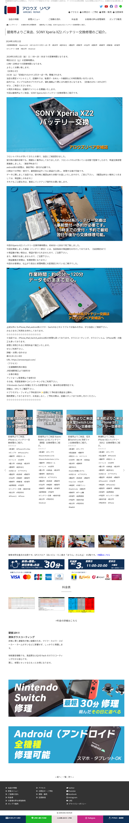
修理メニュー (13, 791)
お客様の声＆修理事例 (17, 800)
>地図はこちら (103, 554)
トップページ (12, 25)
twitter (70, 788)
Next (123, 470)
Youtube (71, 791)
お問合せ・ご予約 (90, 11)
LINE (70, 800)
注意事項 (119, 11)
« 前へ (58, 776)
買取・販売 (107, 11)
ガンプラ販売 (13, 803)
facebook (71, 794)
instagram (71, 797)
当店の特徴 (12, 788)
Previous (5, 470)
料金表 (10, 797)
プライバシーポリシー (77, 803)
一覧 (64, 776)
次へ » (71, 776)
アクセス (75, 11)
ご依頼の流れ (13, 794)
